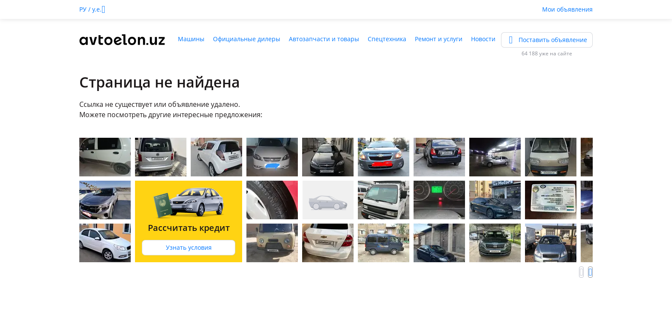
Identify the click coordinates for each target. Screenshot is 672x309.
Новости (483, 39)
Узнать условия (189, 247)
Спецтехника (387, 39)
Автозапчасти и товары (324, 39)
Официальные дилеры (246, 39)
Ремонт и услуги (438, 39)
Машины (191, 39)
